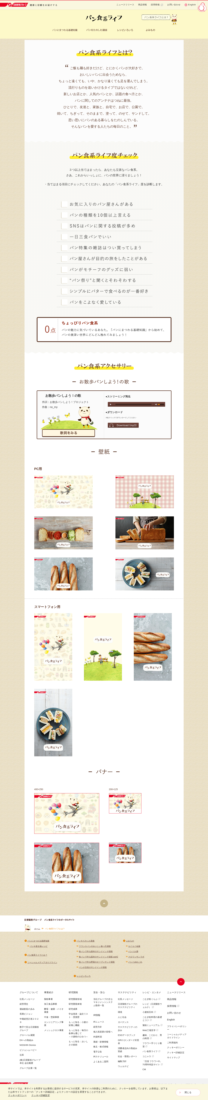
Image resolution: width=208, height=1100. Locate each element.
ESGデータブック (126, 1037)
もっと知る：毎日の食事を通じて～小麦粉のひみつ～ (78, 1035)
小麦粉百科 (149, 1014)
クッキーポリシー (175, 1050)
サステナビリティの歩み (127, 1031)
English (190, 4)
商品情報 (142, 4)
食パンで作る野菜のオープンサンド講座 (97, 964)
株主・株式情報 (100, 1049)
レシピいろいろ (84, 978)
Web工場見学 (150, 1032)
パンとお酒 (133, 953)
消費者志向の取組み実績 (127, 1052)
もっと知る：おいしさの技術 (78, 1045)
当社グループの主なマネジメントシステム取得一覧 (103, 1004)
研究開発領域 (75, 1001)
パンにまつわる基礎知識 (38, 942)
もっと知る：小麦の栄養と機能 (78, 1026)
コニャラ (148, 1058)
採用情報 (157, 4)
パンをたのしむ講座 (86, 942)
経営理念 (24, 1006)
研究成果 (73, 1011)
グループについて (29, 994)
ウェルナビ (123, 1068)
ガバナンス (123, 1024)
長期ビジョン (26, 1016)
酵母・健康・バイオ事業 (53, 1013)
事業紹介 (48, 994)
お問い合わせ (174, 4)
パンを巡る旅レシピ (39, 948)
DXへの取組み (26, 1042)
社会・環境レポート (127, 1058)
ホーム (37, 930)
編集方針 (122, 1063)
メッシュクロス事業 (53, 1032)
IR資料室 (97, 1039)
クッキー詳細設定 (175, 1054)
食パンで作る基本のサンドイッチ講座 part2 (98, 958)
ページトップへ (181, 984)
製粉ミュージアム (153, 1027)
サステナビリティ (127, 994)
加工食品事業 (50, 1006)
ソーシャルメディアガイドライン (42, 964)
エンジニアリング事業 (53, 1026)
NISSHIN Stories (28, 1047)
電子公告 (97, 1054)
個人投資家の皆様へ (103, 1034)
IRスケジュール (100, 1058)
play (110, 405)
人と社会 (122, 1019)
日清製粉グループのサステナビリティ (127, 1008)
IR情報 (96, 1017)
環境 (120, 1014)
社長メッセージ (27, 1001)
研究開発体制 (75, 1006)
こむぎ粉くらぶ (152, 1001)
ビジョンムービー (28, 1052)
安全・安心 (99, 994)
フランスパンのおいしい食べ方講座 (95, 948)
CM (144, 1071)
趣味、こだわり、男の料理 (152, 1039)
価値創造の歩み (27, 1011)
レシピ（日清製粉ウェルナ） (152, 1008)
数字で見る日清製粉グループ (29, 1031)
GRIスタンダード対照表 (128, 1044)
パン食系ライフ (152, 1053)
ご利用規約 (172, 1045)
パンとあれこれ (135, 964)
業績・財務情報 (100, 1044)
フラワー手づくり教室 (152, 1047)
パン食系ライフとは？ (37, 957)
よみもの (130, 942)
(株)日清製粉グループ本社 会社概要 (30, 1064)
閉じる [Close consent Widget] (188, 1092)
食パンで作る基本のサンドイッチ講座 (96, 953)
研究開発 (73, 994)
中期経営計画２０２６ (29, 1022)
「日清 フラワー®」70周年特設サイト (153, 1065)
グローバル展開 (27, 1037)
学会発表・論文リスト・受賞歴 (78, 1018)
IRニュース (98, 1024)
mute (156, 405)
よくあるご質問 (100, 1063)
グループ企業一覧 (28, 1070)
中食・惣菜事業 (51, 1019)
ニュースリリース (125, 4)
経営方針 (97, 1029)
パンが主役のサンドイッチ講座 (93, 969)
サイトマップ (173, 1059)
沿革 (22, 1057)
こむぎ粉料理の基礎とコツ (152, 1021)
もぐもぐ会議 (134, 948)
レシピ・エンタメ (152, 994)
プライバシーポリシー (176, 1030)
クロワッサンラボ (136, 958)
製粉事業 (48, 1001)
